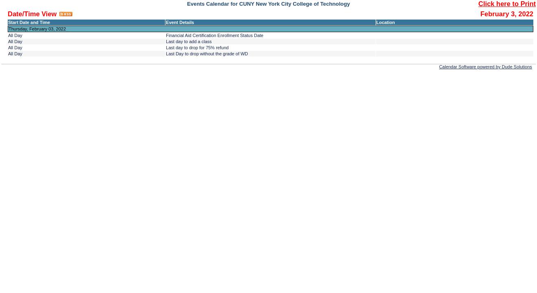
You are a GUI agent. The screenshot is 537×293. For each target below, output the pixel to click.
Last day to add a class (189, 41)
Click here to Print (507, 3)
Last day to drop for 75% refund (197, 47)
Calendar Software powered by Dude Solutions (485, 66)
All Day (15, 35)
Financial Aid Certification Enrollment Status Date (214, 35)
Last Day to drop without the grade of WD (207, 53)
